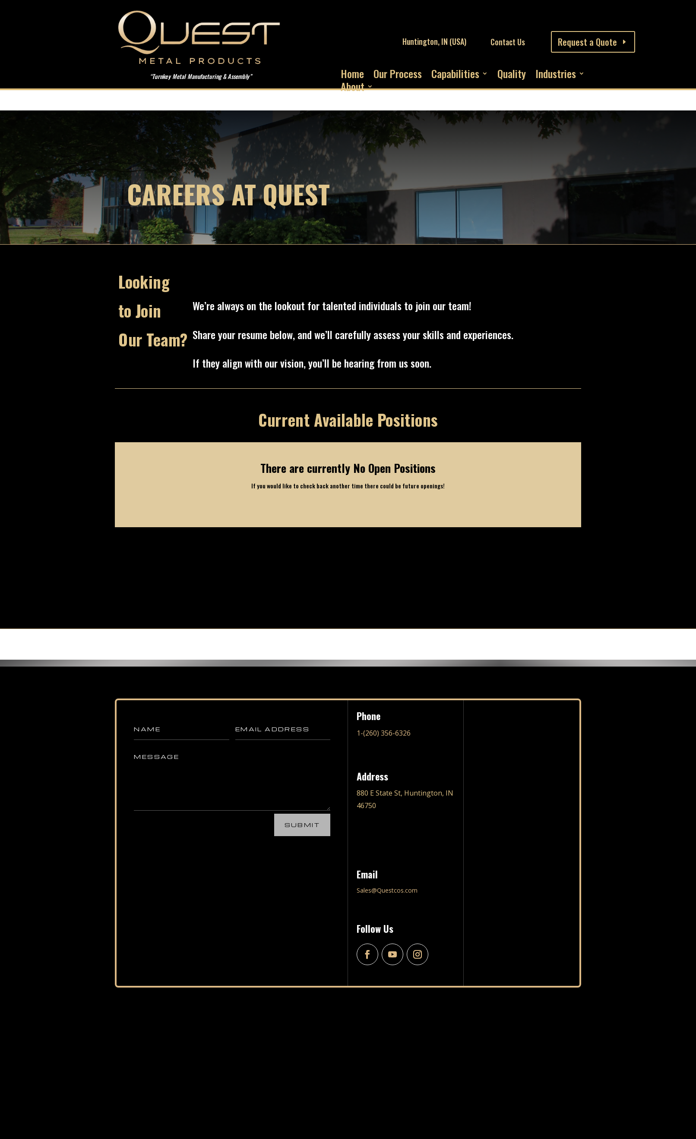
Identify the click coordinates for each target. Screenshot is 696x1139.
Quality (511, 75)
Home (352, 75)
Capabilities (455, 75)
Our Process (397, 75)
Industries (555, 75)
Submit (302, 824)
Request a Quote (587, 41)
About (352, 88)
